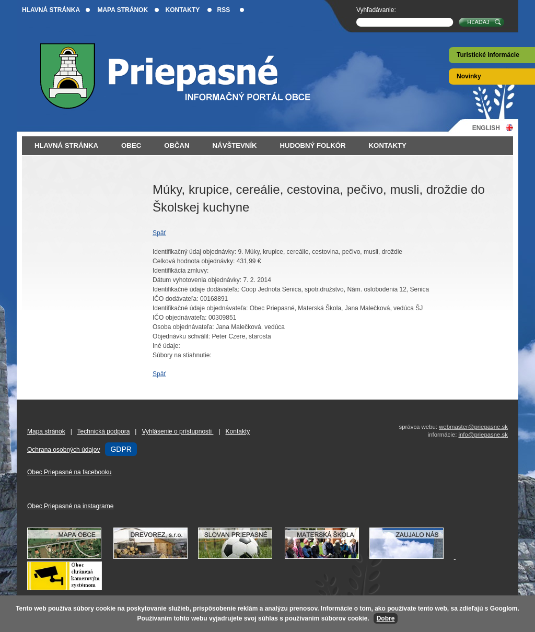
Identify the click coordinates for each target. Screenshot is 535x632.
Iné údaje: (166, 345)
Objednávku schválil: (181, 336)
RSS (223, 10)
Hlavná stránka (51, 10)
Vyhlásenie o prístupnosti (177, 431)
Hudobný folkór (313, 145)
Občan (176, 145)
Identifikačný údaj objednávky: (194, 251)
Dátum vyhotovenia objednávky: (197, 280)
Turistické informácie (488, 54)
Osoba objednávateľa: (183, 327)
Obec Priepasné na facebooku (69, 472)
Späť (159, 233)
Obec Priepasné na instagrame (70, 506)
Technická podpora (103, 431)
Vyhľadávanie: (376, 10)
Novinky (469, 76)
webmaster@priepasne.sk (473, 427)
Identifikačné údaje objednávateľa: (200, 308)
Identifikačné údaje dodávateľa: (196, 289)
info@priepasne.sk (483, 434)
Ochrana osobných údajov (63, 449)
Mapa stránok (122, 10)
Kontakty (182, 10)
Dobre (386, 618)
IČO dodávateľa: (176, 298)
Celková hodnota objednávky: (194, 261)
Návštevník (235, 145)
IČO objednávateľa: (180, 317)
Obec (131, 145)
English (486, 127)
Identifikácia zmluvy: (180, 270)
